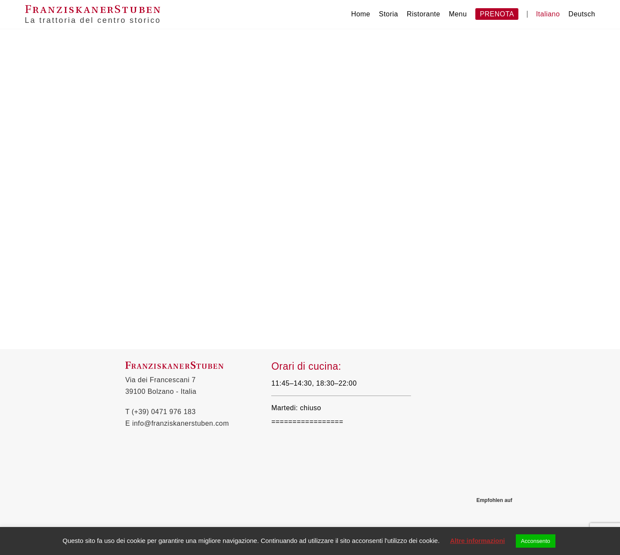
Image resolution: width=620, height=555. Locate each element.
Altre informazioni (477, 540)
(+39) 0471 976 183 (164, 411)
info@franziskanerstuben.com (180, 423)
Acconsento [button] (535, 541)
